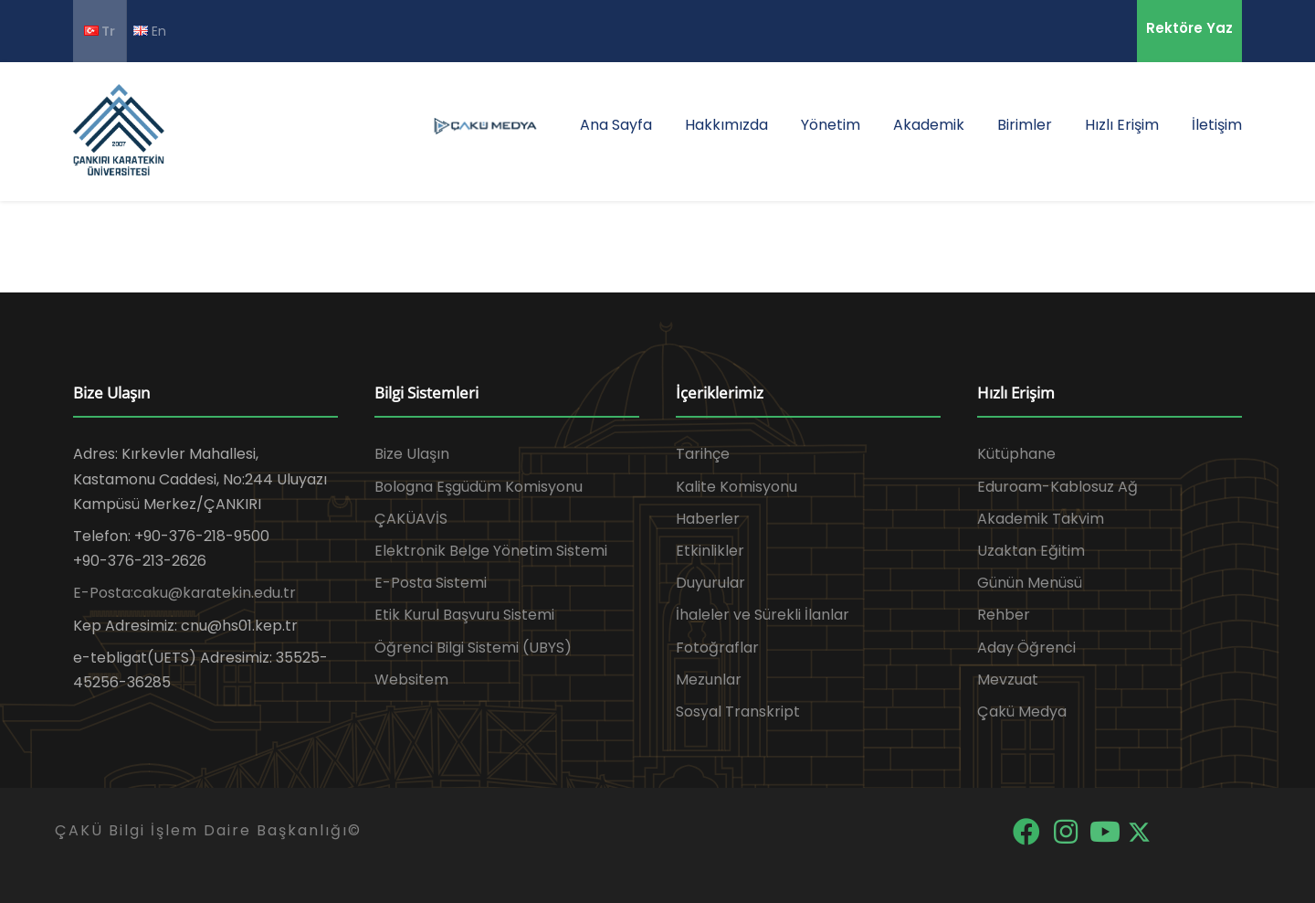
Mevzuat (1007, 679)
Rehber (1003, 614)
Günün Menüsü (1029, 582)
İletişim (1217, 124)
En (149, 30)
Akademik (928, 124)
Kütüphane (1016, 453)
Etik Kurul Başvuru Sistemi (464, 614)
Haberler (708, 518)
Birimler (1024, 124)
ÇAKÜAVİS (410, 518)
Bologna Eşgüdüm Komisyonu (478, 486)
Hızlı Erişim (1122, 124)
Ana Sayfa (616, 124)
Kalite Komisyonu (736, 486)
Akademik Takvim (1040, 518)
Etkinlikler (710, 550)
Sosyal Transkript (738, 711)
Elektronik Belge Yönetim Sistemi (490, 550)
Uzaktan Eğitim (1031, 550)
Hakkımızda (726, 124)
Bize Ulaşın (411, 453)
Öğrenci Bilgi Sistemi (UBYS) (473, 647)
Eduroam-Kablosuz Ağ (1057, 486)
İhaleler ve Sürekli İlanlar (762, 614)
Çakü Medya (1022, 711)
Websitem (411, 679)
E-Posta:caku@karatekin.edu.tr (184, 592)
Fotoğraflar (717, 647)
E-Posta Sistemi (430, 582)
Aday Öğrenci (1026, 647)
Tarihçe (703, 453)
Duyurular (710, 582)
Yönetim (830, 124)
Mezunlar (709, 679)
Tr (99, 31)
